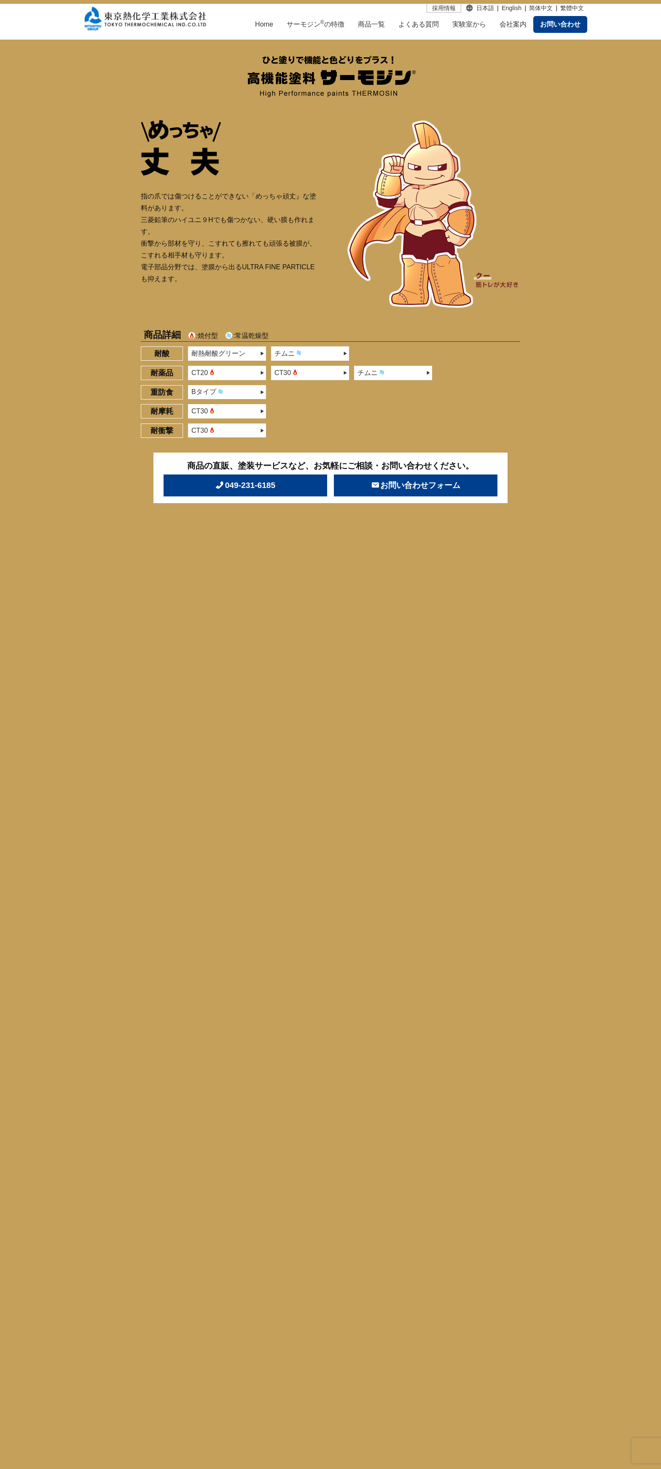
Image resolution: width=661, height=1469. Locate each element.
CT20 (203, 372)
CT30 (286, 372)
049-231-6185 (250, 485)
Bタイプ (208, 391)
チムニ (288, 352)
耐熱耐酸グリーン (218, 353)
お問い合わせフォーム (420, 485)
